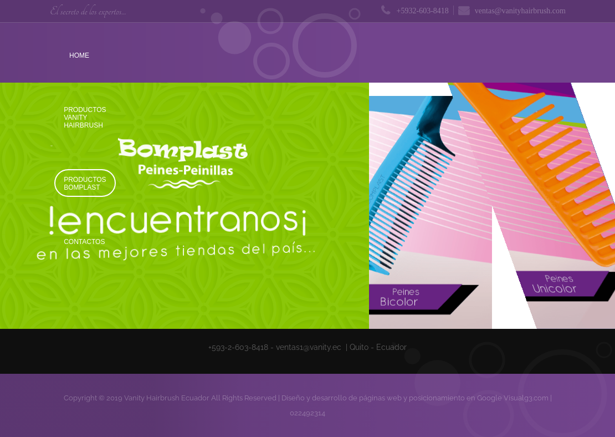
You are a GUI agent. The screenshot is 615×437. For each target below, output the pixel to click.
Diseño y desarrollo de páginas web (341, 398)
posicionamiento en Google (455, 398)
